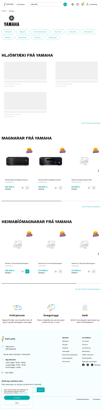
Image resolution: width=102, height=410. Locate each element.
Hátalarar (8, 37)
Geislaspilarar (88, 32)
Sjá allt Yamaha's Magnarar (91, 206)
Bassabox (37, 37)
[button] (17, 398)
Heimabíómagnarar (40, 32)
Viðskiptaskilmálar (82, 399)
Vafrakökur (96, 399)
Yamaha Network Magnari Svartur (16, 180)
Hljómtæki (8, 32)
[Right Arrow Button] (98, 171)
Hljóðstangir (22, 37)
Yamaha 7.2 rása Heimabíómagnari (16, 263)
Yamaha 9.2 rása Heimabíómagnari (50, 263)
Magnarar (22, 32)
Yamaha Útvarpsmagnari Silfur (81, 180)
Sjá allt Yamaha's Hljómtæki (90, 123)
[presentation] (21, 4)
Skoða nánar (23, 393)
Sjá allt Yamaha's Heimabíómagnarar (88, 289)
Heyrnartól (57, 32)
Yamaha (11, 11)
